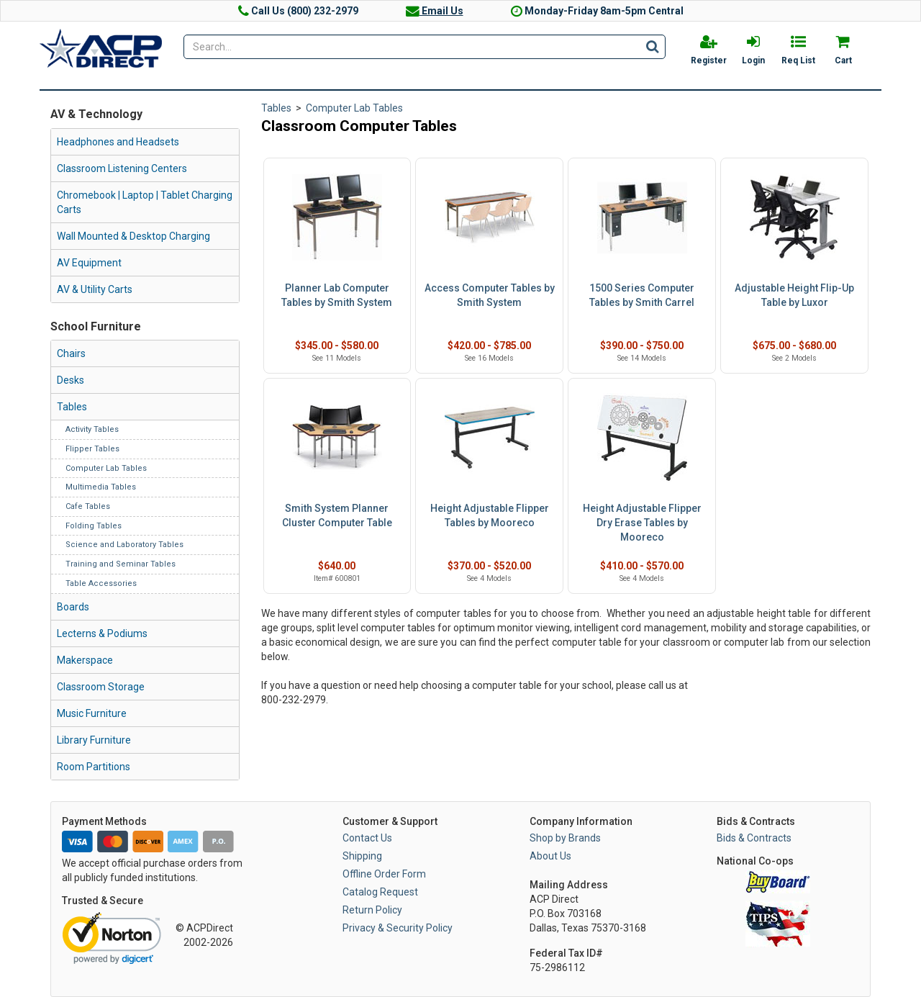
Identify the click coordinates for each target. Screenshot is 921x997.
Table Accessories (101, 583)
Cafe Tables (87, 506)
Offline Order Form (384, 874)
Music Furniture (92, 713)
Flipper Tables (92, 449)
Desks (70, 380)
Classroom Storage (101, 687)
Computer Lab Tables (106, 468)
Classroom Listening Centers (122, 168)
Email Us (434, 11)
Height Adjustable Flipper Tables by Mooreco (489, 515)
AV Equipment (89, 263)
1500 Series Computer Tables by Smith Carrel (641, 295)
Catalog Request (380, 892)
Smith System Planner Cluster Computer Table (337, 515)
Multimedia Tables (100, 487)
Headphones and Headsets (118, 142)
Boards (73, 607)
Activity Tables (92, 429)
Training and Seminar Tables (120, 564)
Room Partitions (93, 766)
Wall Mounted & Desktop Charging (133, 236)
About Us (550, 856)
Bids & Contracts (754, 838)
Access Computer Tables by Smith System (490, 295)
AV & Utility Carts (94, 289)
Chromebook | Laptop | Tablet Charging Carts (144, 202)
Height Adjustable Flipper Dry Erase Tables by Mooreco (642, 522)
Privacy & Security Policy (397, 928)
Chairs (71, 353)
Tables (72, 406)
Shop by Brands (565, 838)
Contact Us (367, 838)
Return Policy (372, 910)
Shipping (362, 856)
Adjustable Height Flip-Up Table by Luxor (794, 295)
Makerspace (85, 660)
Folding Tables (93, 526)
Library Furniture (94, 740)
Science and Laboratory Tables (124, 544)
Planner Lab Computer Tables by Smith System (336, 295)
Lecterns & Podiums (102, 633)
